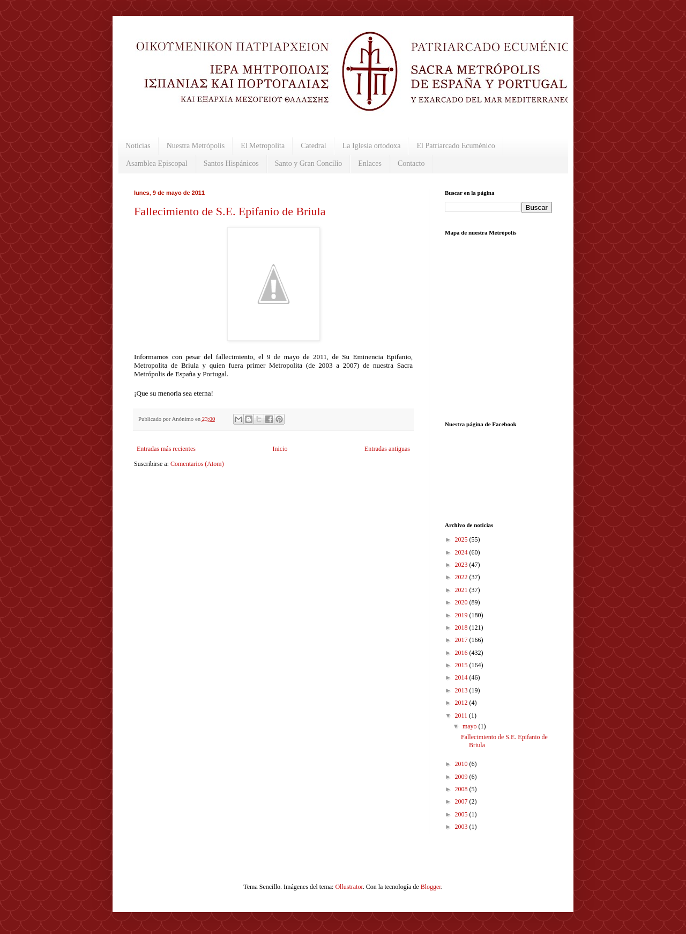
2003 (462, 826)
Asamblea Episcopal (157, 163)
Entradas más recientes (166, 449)
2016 (462, 652)
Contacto (411, 163)
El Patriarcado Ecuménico (455, 146)
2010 (462, 764)
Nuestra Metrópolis (196, 146)
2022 (462, 577)
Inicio (279, 449)
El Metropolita (263, 146)
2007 (462, 801)
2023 (462, 564)
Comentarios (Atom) (197, 464)
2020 (462, 602)
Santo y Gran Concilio (308, 163)
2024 (462, 552)
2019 (462, 615)
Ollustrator (348, 887)
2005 (462, 814)
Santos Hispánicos (231, 163)
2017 (462, 640)
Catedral (313, 146)
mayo (471, 726)
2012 (462, 702)
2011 (462, 715)
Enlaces (370, 163)
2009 (462, 776)
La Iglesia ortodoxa (371, 146)
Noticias (138, 146)
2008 (462, 789)
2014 (462, 677)
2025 (462, 539)
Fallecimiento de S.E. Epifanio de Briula (229, 211)
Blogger (431, 887)
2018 (462, 627)
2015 (462, 665)
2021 (462, 590)
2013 (462, 690)
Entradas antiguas (387, 449)
